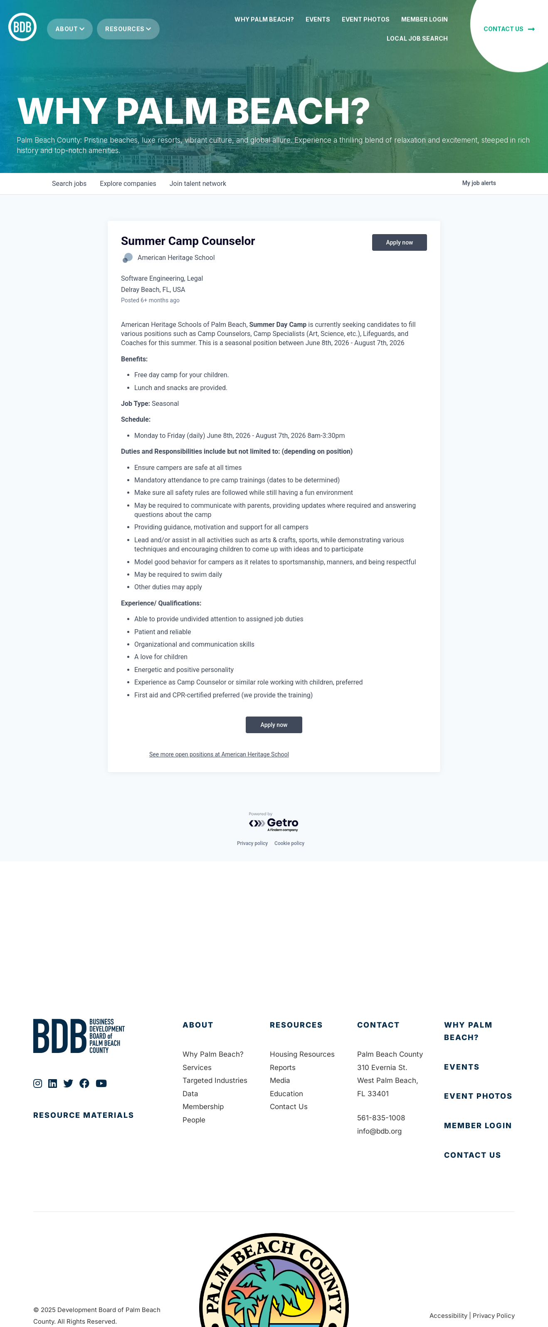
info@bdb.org (379, 1131)
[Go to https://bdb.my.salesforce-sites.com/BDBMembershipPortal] (479, 1125)
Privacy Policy (494, 1316)
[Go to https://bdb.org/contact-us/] (479, 1155)
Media (280, 1080)
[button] (509, 25)
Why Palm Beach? (213, 1054)
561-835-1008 (381, 1118)
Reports (283, 1067)
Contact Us (289, 1106)
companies (128, 184)
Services (197, 1067)
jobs (69, 184)
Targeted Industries (215, 1080)
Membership (203, 1106)
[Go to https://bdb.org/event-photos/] (479, 1096)
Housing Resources (302, 1054)
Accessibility (448, 1316)
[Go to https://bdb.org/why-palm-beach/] (479, 1031)
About (70, 25)
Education (286, 1094)
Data (190, 1094)
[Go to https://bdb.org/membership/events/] (479, 1067)
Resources (128, 25)
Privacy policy (252, 843)
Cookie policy (289, 843)
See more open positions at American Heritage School (219, 754)
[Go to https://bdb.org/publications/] (99, 1124)
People (194, 1120)
